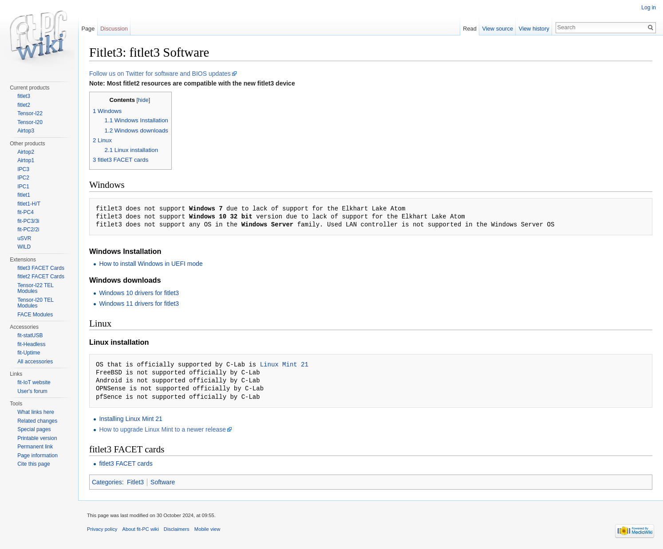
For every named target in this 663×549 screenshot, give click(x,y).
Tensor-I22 (30, 113)
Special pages (34, 429)
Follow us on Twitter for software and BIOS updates (160, 73)
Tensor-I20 (30, 122)
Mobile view (207, 529)
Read (470, 28)
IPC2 (23, 178)
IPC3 (23, 169)
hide (143, 100)
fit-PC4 (25, 212)
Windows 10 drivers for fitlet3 (139, 292)
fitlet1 (23, 195)
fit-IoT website (33, 382)
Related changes (37, 421)
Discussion (114, 28)
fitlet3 (23, 96)
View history (534, 28)
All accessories (35, 361)
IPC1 (23, 186)
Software (162, 482)
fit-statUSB (30, 335)
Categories (107, 482)
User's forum (32, 391)
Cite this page (33, 464)
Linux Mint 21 (284, 364)
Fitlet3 (135, 482)
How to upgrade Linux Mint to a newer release (162, 429)
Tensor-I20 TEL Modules (35, 303)
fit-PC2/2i (28, 229)
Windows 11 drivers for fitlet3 (139, 303)
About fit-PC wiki (140, 529)
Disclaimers (176, 529)
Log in (648, 7)
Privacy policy (102, 529)
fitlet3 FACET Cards (40, 268)
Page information (37, 455)
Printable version (37, 438)
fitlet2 (23, 105)
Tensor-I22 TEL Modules (35, 288)
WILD (24, 247)
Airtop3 (25, 131)
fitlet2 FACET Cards (40, 276)
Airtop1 (25, 160)
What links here (35, 412)
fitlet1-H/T (28, 204)
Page (88, 28)
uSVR (24, 238)
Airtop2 (25, 152)
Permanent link (35, 447)
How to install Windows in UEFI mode (150, 263)
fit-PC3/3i (28, 221)
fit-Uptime (28, 353)
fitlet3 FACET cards (125, 463)
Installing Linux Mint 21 (130, 418)
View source (497, 28)
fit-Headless (31, 344)
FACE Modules (35, 314)
